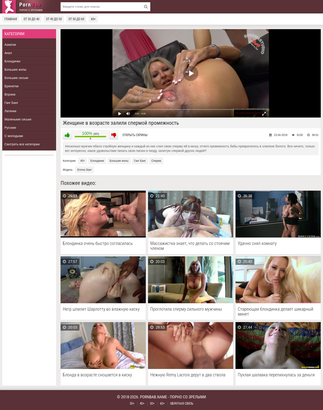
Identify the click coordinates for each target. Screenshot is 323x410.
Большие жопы (15, 69)
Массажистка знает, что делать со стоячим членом (190, 246)
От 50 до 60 (76, 19)
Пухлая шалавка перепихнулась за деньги (276, 374)
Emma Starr (84, 169)
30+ (132, 403)
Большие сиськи (16, 78)
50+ (152, 403)
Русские (10, 127)
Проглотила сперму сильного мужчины (186, 309)
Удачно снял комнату (257, 243)
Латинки (10, 111)
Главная (10, 19)
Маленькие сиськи (17, 119)
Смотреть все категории (21, 144)
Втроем (9, 94)
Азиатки (10, 44)
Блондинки (12, 61)
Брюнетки (11, 86)
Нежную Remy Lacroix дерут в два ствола (187, 374)
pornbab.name (153, 397)
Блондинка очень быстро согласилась (98, 243)
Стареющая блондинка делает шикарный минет (275, 311)
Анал (8, 53)
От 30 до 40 (31, 19)
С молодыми (13, 136)
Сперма (156, 160)
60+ (93, 19)
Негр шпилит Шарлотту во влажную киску (101, 309)
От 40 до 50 (54, 19)
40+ (82, 160)
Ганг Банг (11, 103)
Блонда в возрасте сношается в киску (97, 374)
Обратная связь (181, 403)
